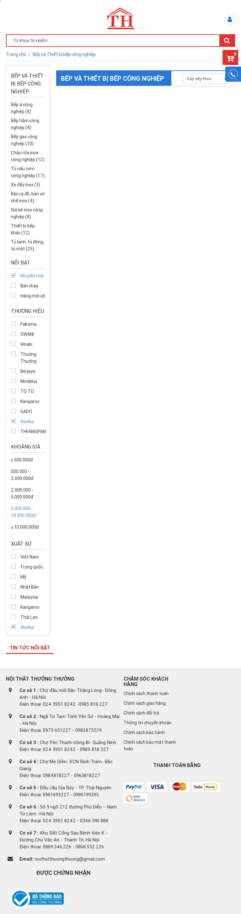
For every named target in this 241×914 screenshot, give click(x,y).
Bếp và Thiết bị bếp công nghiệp (64, 54)
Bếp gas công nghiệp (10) (24, 140)
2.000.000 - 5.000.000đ (22, 493)
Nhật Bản (29, 587)
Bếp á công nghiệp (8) (22, 108)
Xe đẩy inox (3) (25, 185)
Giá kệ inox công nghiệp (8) (27, 213)
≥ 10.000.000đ (25, 527)
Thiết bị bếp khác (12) (23, 229)
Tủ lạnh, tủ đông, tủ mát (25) (27, 245)
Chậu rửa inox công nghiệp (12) (28, 156)
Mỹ (23, 577)
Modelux (28, 381)
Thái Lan (29, 617)
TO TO (27, 391)
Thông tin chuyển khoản (148, 723)
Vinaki (26, 344)
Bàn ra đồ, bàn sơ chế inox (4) (28, 197)
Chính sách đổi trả (141, 713)
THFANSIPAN (32, 431)
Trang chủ (16, 54)
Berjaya (27, 371)
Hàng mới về (32, 296)
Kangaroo (30, 401)
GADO (26, 411)
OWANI (27, 334)
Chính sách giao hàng (145, 703)
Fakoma (28, 324)
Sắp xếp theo (207, 78)
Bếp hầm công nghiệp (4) (25, 124)
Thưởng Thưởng (28, 357)
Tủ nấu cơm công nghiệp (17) (28, 172)
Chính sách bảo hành (144, 732)
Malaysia (29, 597)
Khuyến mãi (32, 276)
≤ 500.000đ (22, 460)
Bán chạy (29, 286)
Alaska (27, 421)
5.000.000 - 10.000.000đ (23, 512)
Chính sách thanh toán (146, 693)
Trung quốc (31, 567)
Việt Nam (29, 557)
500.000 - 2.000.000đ (22, 475)
